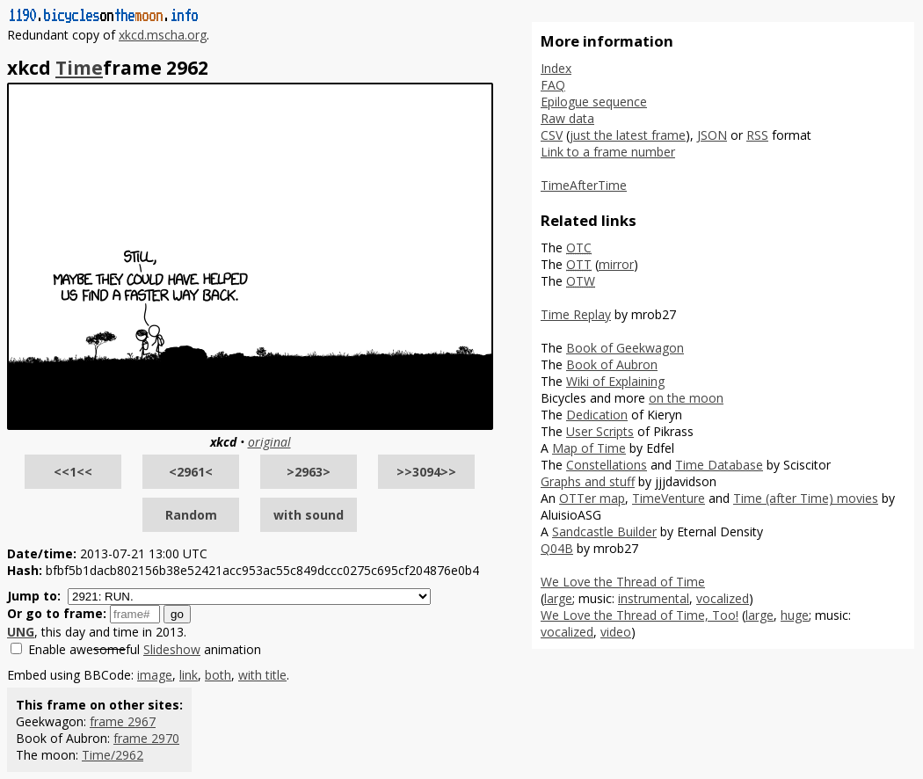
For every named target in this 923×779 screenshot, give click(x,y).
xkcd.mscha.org (163, 34)
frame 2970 (146, 738)
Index (556, 68)
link (188, 674)
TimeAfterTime (584, 185)
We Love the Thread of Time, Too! (639, 615)
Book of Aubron (612, 364)
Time (79, 67)
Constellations (606, 464)
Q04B (557, 548)
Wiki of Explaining (615, 381)
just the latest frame (628, 135)
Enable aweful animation (144, 649)
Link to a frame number (608, 151)
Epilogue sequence (594, 101)
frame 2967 (123, 721)
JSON (712, 135)
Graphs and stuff (588, 481)
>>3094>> (426, 471)
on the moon (686, 398)
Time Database (719, 464)
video (615, 631)
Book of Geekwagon (625, 347)
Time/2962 (112, 754)
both (218, 674)
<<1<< (73, 471)
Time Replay (576, 314)
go (177, 614)
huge (795, 615)
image (154, 674)
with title (262, 674)
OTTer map (592, 498)
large (558, 598)
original (269, 441)
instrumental (653, 598)
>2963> (309, 471)
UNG (20, 631)
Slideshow (171, 649)
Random (191, 514)
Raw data (567, 118)
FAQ (553, 84)
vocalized (722, 598)
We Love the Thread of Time (623, 581)
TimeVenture (668, 498)
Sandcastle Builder (604, 531)
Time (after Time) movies (805, 498)
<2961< (191, 471)
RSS (757, 135)
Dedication (597, 414)
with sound (308, 514)
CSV (552, 135)
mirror (616, 264)
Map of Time (589, 448)
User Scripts (600, 431)
